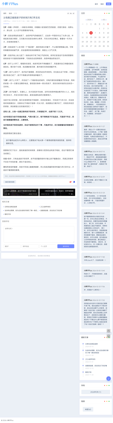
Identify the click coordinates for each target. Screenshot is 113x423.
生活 (10, 13)
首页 (96, 4)
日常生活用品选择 (11, 207)
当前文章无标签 (9, 182)
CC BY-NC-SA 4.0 (36, 176)
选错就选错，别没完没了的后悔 (51, 210)
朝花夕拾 (8, 214)
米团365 (88, 409)
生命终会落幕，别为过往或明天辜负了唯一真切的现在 (23, 210)
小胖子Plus (6, 21)
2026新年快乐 (45, 207)
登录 (102, 4)
